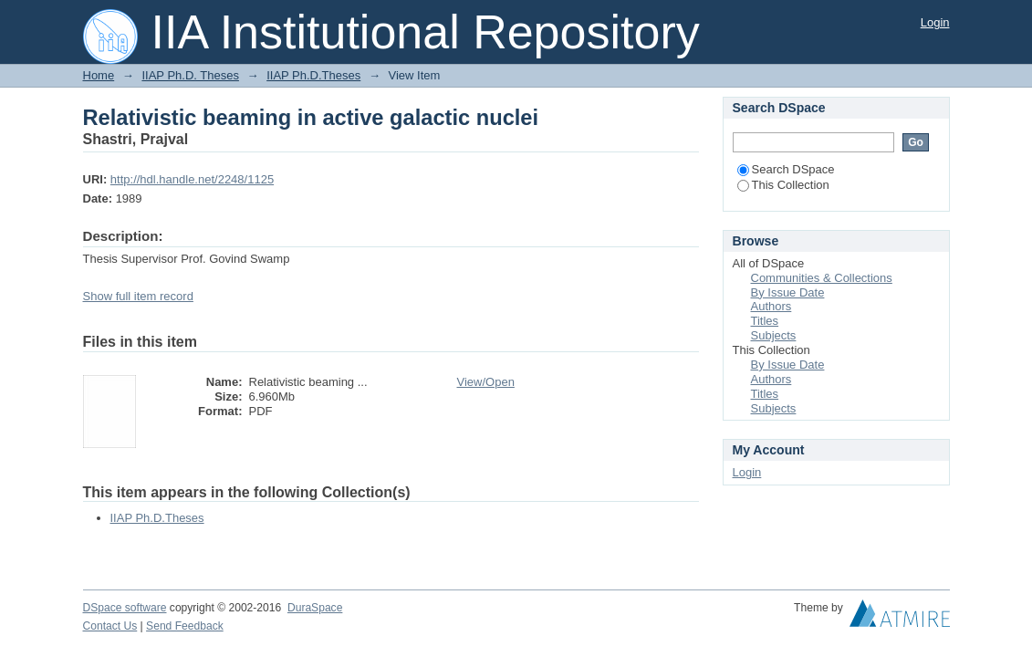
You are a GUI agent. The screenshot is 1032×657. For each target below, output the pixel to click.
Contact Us (110, 626)
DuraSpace (314, 607)
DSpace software (125, 607)
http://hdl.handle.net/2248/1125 (192, 179)
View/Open (486, 382)
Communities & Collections (821, 278)
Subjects (774, 335)
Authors (771, 306)
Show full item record (138, 296)
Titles (765, 321)
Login (935, 22)
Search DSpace (786, 169)
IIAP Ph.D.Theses (313, 75)
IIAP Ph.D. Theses (189, 75)
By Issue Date (788, 292)
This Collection (783, 185)
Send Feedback (185, 626)
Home (99, 75)
